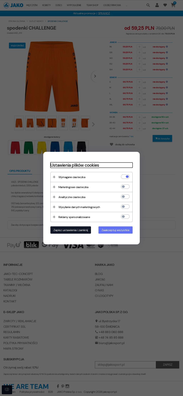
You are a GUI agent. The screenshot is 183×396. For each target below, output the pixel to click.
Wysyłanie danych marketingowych (79, 207)
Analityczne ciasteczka (71, 197)
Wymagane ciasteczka (71, 177)
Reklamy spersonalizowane (74, 217)
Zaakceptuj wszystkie (116, 230)
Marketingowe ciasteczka (73, 187)
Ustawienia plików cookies (74, 165)
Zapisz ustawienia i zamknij (70, 230)
